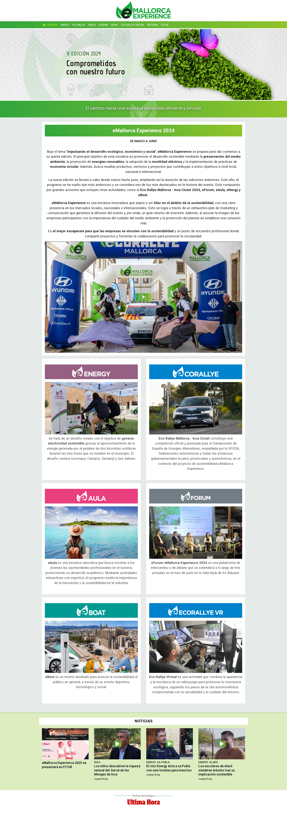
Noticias (152, 25)
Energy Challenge (91, 371)
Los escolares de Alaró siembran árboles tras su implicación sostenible (216, 770)
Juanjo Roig (101, 778)
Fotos (164, 25)
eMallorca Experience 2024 (144, 131)
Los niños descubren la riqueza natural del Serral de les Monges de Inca (117, 770)
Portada (49, 25)
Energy (64, 25)
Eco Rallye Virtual (132, 25)
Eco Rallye (78, 25)
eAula (92, 25)
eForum (103, 25)
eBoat (114, 25)
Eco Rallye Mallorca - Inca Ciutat (195, 371)
